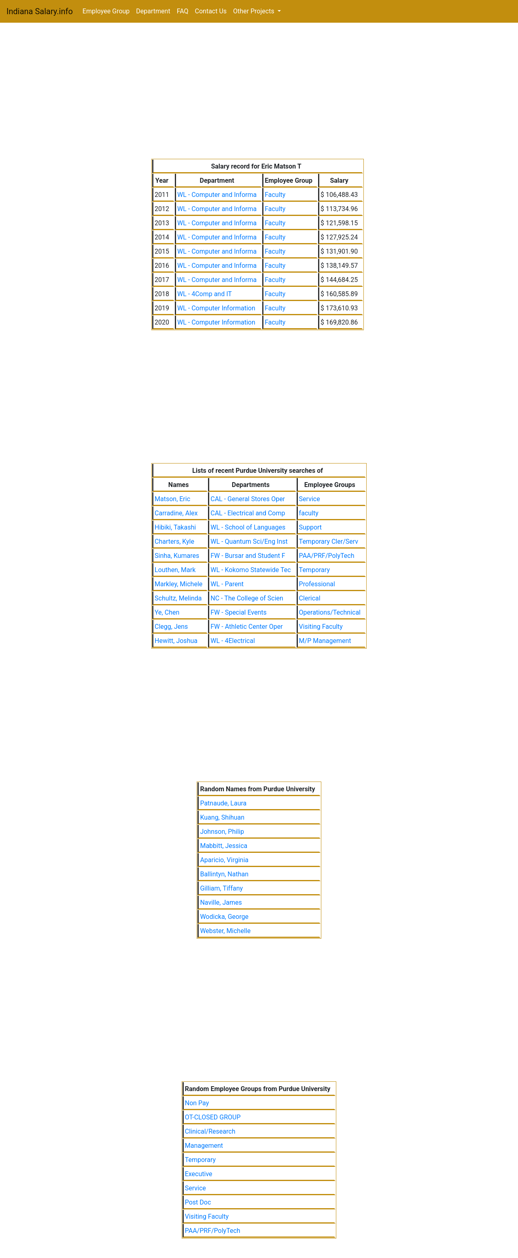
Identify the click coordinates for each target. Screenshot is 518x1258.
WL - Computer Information (216, 308)
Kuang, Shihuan (222, 817)
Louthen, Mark (175, 570)
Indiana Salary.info (39, 11)
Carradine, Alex (176, 513)
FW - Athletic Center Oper (246, 626)
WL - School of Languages (247, 527)
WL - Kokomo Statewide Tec (250, 570)
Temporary (314, 570)
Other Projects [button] (254, 11)
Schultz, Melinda (178, 598)
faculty (308, 513)
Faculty (275, 195)
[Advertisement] (259, 92)
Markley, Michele (178, 584)
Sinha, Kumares (177, 556)
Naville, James (221, 902)
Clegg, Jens (171, 626)
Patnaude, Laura (223, 803)
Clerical (310, 598)
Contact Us (211, 11)
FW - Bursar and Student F (247, 556)
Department (153, 11)
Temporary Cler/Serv (328, 541)
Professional (317, 584)
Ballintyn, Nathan (224, 874)
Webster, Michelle (225, 931)
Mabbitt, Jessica (223, 846)
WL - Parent (227, 584)
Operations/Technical (330, 612)
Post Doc (198, 1202)
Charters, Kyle (174, 541)
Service (309, 499)
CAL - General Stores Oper (247, 499)
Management (204, 1145)
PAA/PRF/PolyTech (327, 556)
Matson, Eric (172, 499)
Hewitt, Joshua (176, 641)
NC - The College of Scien (246, 598)
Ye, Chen (167, 612)
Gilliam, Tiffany (221, 888)
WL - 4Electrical (232, 641)
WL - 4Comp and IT (204, 294)
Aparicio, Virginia (224, 860)
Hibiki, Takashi (175, 527)
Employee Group (106, 11)
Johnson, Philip (222, 831)
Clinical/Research (210, 1131)
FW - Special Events (238, 612)
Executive (198, 1174)
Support (310, 527)
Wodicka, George (224, 917)
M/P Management (325, 641)
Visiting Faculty (321, 626)
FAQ (183, 11)
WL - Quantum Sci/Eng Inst (249, 541)
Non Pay (197, 1103)
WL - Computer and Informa (217, 195)
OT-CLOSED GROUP (213, 1117)
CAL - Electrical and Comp (247, 513)
